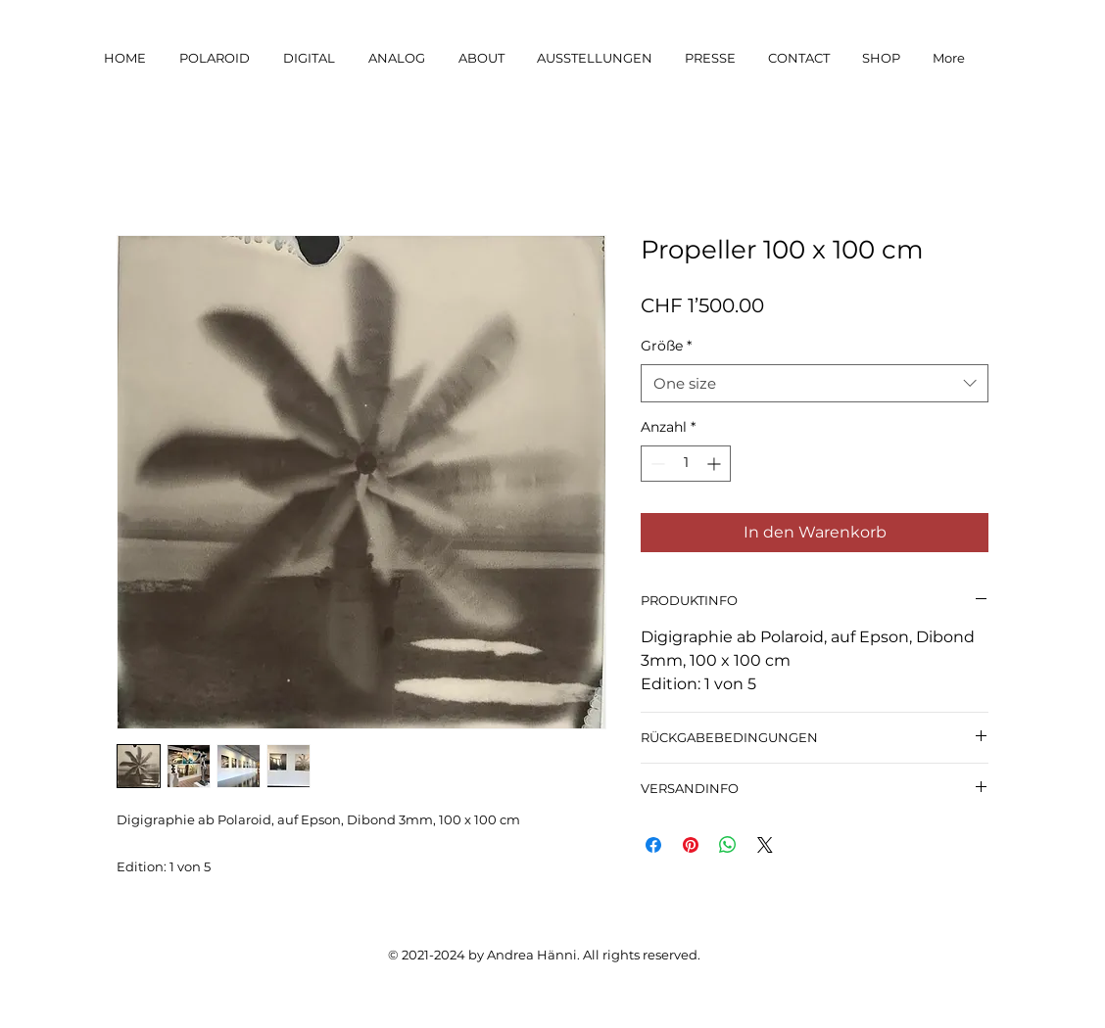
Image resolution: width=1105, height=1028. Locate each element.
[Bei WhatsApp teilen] (728, 845)
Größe (666, 345)
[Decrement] (656, 463)
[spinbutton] (685, 463)
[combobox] (814, 383)
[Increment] (715, 463)
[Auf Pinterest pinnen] (690, 845)
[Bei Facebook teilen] (653, 845)
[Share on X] (765, 845)
